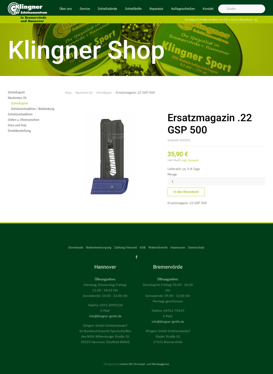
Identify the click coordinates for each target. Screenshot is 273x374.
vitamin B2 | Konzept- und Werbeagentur (144, 364)
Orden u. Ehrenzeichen (23, 119)
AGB (142, 247)
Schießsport (16, 92)
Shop (68, 92)
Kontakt (208, 8)
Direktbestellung (19, 130)
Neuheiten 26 (17, 98)
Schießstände (107, 8)
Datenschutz (196, 247)
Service (85, 8)
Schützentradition (20, 114)
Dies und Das (17, 125)
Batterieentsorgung (98, 247)
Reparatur (156, 8)
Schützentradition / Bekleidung (32, 109)
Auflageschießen (183, 8)
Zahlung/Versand (125, 247)
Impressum (177, 247)
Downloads (75, 247)
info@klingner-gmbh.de (105, 316)
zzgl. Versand (190, 160)
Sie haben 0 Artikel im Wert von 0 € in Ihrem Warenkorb (222, 19)
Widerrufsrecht (158, 247)
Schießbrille (133, 8)
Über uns (65, 8)
